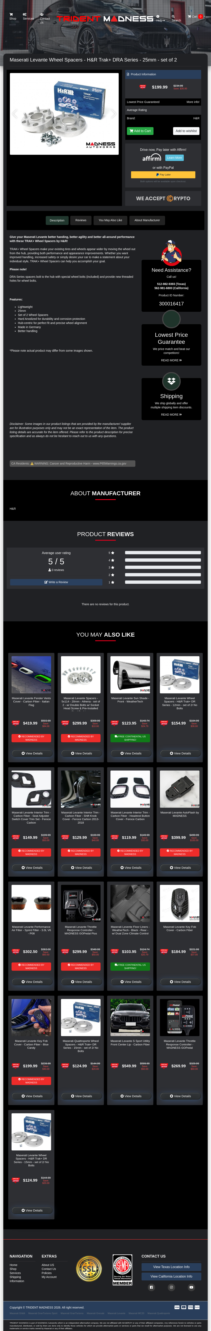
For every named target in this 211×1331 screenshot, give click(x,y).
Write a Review (56, 581)
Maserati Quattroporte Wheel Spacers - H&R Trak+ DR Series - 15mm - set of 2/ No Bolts (81, 1045)
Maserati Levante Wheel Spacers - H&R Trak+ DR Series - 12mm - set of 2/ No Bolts (179, 702)
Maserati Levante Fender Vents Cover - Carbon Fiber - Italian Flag (31, 701)
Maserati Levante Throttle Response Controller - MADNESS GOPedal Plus (80, 930)
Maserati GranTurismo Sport (42, 1313)
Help (160, 18)
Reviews (82, 220)
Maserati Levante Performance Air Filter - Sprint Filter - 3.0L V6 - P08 (31, 930)
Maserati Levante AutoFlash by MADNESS (180, 814)
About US (48, 1264)
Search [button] (176, 18)
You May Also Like (111, 220)
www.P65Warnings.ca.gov (109, 463)
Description (57, 220)
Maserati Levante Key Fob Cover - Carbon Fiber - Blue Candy (31, 1044)
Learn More (174, 157)
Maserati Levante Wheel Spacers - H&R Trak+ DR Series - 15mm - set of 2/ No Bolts (31, 1160)
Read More (171, 360)
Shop (12, 16)
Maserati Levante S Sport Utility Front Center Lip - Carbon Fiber (130, 1042)
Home (13, 1264)
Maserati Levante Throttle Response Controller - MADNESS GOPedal (180, 1044)
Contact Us (45, 18)
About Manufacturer (148, 220)
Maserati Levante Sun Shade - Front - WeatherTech (130, 699)
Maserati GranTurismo (72, 1313)
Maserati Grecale (95, 1313)
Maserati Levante (116, 1313)
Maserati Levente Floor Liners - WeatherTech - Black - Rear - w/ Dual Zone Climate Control (130, 930)
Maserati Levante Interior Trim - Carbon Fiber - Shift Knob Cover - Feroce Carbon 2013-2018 (80, 817)
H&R (196, 118)
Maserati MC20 (136, 1313)
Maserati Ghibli (17, 1313)
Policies (47, 1272)
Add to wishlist (186, 131)
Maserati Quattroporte (159, 1313)
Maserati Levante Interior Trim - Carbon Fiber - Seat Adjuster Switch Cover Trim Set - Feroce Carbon (31, 817)
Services (28, 16)
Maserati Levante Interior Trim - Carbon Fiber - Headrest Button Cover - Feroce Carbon (130, 815)
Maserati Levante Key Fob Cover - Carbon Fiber (179, 928)
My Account (49, 1276)
